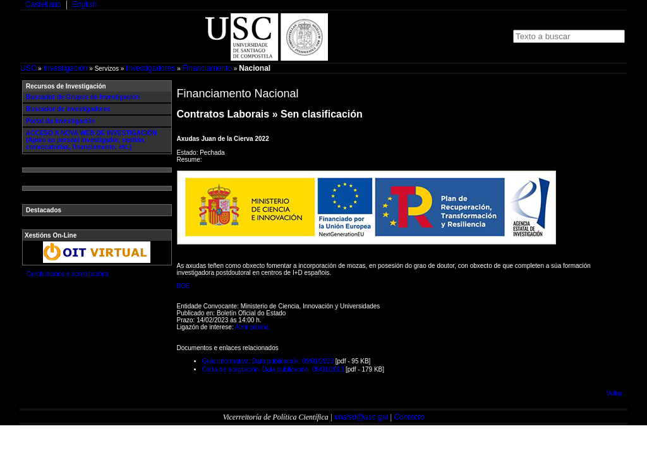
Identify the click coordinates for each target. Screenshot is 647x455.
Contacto (409, 417)
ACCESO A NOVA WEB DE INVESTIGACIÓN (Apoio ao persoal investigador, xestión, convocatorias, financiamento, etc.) (91, 140)
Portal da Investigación (60, 121)
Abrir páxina (252, 327)
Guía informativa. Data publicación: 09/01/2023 (268, 361)
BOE (183, 285)
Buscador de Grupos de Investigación (83, 97)
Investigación (65, 68)
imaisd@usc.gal (361, 417)
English (84, 4)
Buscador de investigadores (68, 109)
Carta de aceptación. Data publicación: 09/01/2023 (273, 369)
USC (28, 68)
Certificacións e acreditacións (68, 273)
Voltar (614, 393)
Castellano (43, 4)
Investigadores (150, 68)
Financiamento (207, 68)
